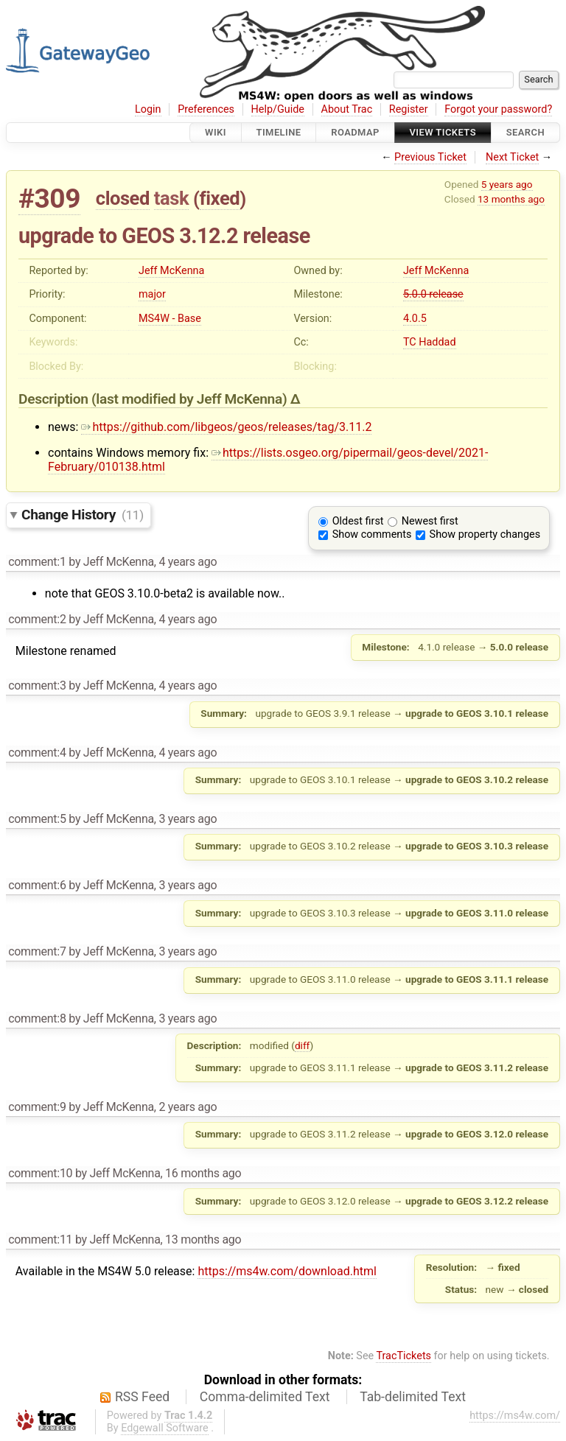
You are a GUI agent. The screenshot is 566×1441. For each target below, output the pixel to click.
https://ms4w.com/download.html (287, 1271)
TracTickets (403, 1356)
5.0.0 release (433, 294)
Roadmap (355, 132)
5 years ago (507, 184)
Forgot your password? (498, 109)
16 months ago (203, 1173)
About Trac (347, 109)
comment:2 (37, 619)
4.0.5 (415, 318)
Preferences (206, 109)
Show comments (372, 534)
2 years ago (187, 1107)
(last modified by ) (190, 398)
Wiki (215, 132)
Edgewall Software (165, 1428)
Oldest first (358, 521)
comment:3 (37, 686)
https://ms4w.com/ (514, 1415)
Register (408, 109)
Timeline (278, 132)
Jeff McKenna (171, 270)
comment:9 (37, 1107)
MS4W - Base (170, 318)
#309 (49, 198)
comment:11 (40, 1240)
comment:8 (37, 1018)
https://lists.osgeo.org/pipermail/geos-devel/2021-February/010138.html (268, 460)
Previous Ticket (430, 157)
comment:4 (37, 753)
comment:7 (37, 951)
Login (148, 109)
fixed (220, 198)
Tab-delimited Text (413, 1396)
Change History (82, 514)
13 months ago (511, 199)
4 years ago (187, 562)
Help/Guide (277, 109)
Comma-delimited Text (265, 1396)
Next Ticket (512, 157)
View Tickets (443, 132)
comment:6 (37, 885)
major (152, 294)
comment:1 (37, 562)
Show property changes (485, 534)
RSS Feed (142, 1396)
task (171, 198)
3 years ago (187, 819)
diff (302, 1045)
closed (123, 198)
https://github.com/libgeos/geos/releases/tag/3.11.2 (226, 427)
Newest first (430, 521)
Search (525, 132)
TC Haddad (429, 342)
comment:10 (40, 1173)
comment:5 (37, 819)
